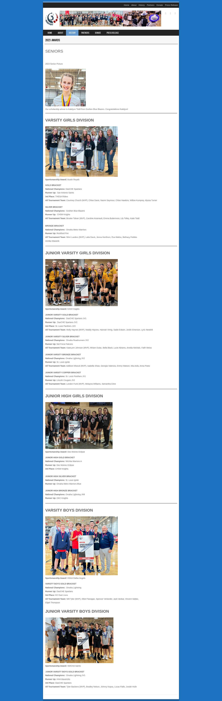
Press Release (171, 5)
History (142, 5)
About (133, 5)
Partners (150, 5)
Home (126, 5)
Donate (159, 5)
